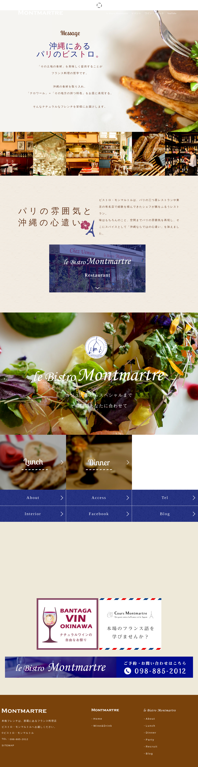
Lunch (150, 725)
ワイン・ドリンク (154, 13)
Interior (33, 514)
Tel (165, 497)
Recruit (152, 746)
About (32, 497)
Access (99, 497)
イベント (136, 13)
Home (97, 718)
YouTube (171, 13)
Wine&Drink (102, 725)
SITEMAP (8, 745)
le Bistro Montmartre (117, 13)
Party (150, 739)
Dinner (151, 732)
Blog (165, 514)
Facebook (99, 514)
